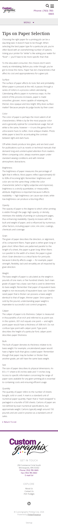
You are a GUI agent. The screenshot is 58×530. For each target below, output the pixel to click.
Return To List (10, 422)
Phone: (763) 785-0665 (29, 470)
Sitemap (29, 522)
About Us (29, 488)
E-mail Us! (29, 475)
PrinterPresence (34, 514)
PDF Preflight (29, 494)
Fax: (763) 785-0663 (29, 473)
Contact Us (29, 491)
